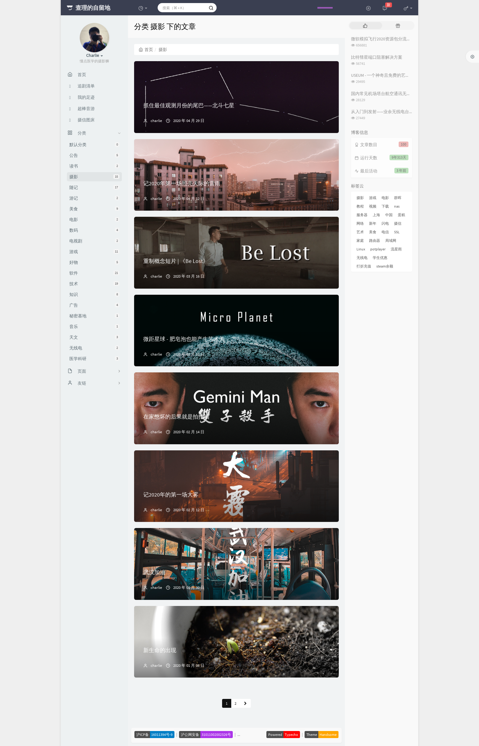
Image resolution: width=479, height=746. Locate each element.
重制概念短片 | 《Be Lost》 (175, 260)
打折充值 (364, 266)
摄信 (397, 223)
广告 (94, 305)
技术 (94, 283)
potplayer (378, 249)
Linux (361, 249)
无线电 (94, 348)
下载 (385, 206)
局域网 (390, 240)
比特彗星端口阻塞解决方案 (376, 57)
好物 (94, 262)
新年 (372, 223)
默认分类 (94, 144)
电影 (94, 219)
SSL (397, 232)
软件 (94, 273)
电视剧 (94, 241)
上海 (376, 214)
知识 (94, 294)
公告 (94, 155)
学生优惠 (380, 257)
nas (397, 206)
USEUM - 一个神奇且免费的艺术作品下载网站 (393, 75)
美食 (94, 209)
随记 (94, 187)
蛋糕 (401, 214)
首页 (146, 49)
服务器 (362, 214)
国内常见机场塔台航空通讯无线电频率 (387, 93)
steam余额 (384, 266)
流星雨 (396, 249)
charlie (156, 120)
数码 (94, 230)
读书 (94, 166)
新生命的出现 (159, 650)
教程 (360, 206)
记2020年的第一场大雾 (170, 494)
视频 (372, 206)
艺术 (360, 232)
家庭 (360, 240)
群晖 (397, 197)
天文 (94, 337)
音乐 (94, 326)
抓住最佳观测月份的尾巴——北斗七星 (188, 105)
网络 (360, 223)
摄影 (94, 176)
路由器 (374, 240)
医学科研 (94, 358)
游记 (94, 198)
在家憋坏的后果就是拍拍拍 (176, 416)
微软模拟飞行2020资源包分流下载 (383, 39)
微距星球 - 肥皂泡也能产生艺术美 (184, 338)
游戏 (94, 251)
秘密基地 (94, 316)
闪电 (385, 223)
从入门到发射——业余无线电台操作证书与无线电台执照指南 (408, 111)
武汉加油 (154, 572)
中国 (389, 214)
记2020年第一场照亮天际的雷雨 (181, 183)
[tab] (365, 25)
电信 (385, 232)
